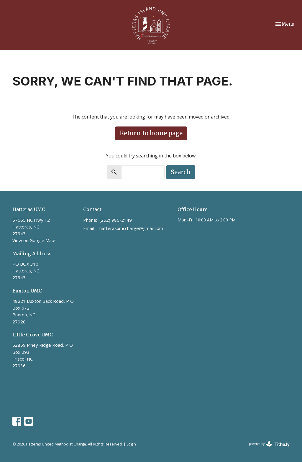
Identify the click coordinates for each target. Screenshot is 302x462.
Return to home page (151, 133)
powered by (269, 444)
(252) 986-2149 (115, 220)
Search (181, 172)
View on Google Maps (34, 240)
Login (131, 444)
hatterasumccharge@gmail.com (131, 228)
